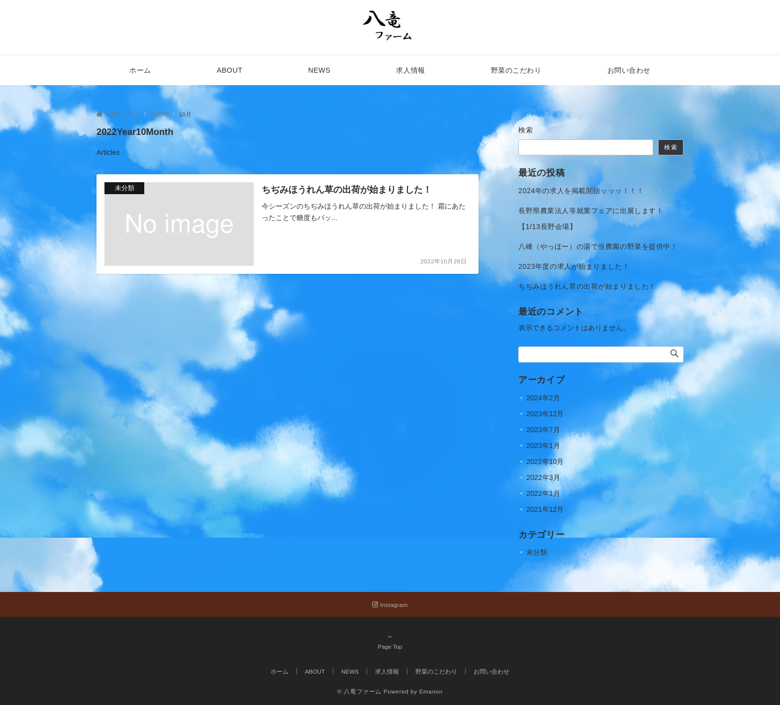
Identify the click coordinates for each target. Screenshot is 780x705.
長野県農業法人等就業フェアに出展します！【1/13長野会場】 (590, 219)
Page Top (390, 641)
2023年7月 (543, 430)
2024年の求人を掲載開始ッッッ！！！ (581, 191)
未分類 (536, 552)
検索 (526, 130)
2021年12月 (545, 509)
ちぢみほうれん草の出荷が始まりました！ (587, 286)
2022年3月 (543, 477)
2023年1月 (543, 446)
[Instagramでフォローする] (390, 604)
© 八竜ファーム (359, 691)
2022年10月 (545, 462)
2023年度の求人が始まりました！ (573, 266)
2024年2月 (543, 398)
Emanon (431, 691)
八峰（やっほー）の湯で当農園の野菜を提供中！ (598, 246)
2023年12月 (545, 414)
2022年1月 (543, 493)
